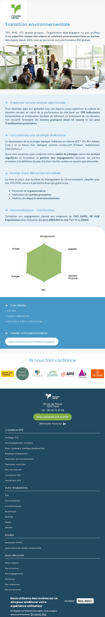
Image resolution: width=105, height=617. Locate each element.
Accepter (69, 602)
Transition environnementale (19, 459)
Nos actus (10, 579)
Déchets (9, 527)
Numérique (10, 511)
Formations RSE (13, 475)
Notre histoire (11, 563)
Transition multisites (15, 464)
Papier (8, 522)
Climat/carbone (13, 506)
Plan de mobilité (13, 470)
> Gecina (10, 310)
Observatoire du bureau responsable (23, 548)
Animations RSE (13, 480)
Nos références (12, 584)
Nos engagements (14, 574)
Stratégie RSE (12, 437)
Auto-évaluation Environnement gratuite (32, 341)
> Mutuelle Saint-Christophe (23, 321)
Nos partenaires (13, 590)
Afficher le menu (95, 8)
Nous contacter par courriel (52, 417)
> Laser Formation (17, 316)
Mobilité (9, 517)
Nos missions (11, 568)
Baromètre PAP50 (13, 542)
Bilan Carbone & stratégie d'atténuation (25, 448)
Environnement (12, 501)
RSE (7, 495)
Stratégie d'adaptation (16, 454)
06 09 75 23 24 (55, 410)
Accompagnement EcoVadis (19, 443)
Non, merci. (85, 602)
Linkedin (64, 423)
